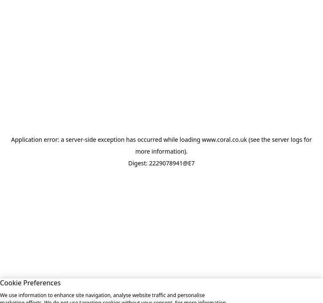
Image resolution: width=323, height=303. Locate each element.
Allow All (252, 290)
